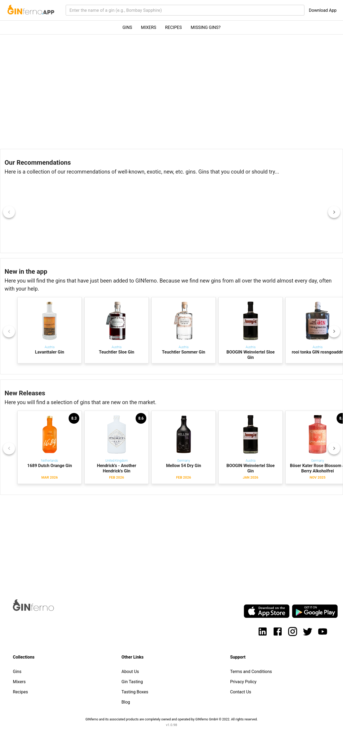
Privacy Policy (243, 681)
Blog (125, 702)
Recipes (20, 691)
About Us (130, 671)
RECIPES (173, 27)
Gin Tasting (132, 681)
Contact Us (240, 691)
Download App (323, 10)
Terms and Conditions (251, 671)
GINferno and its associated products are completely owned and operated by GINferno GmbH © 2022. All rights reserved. (171, 719)
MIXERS (148, 27)
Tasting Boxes (134, 691)
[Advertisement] (161, 542)
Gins (17, 671)
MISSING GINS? (206, 27)
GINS (127, 27)
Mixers (19, 681)
